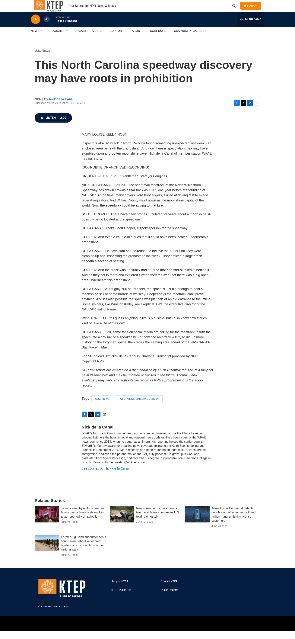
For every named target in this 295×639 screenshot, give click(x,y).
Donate (254, 10)
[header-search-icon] (235, 10)
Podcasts (81, 39)
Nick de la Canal (61, 107)
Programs (56, 39)
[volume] (47, 27)
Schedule (158, 39)
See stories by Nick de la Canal (106, 476)
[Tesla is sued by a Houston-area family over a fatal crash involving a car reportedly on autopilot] (47, 522)
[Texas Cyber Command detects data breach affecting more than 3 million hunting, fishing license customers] (197, 522)
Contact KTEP (169, 589)
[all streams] (250, 27)
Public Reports (169, 598)
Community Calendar (191, 39)
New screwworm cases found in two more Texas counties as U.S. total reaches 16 (158, 520)
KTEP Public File (121, 598)
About (137, 39)
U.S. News (42, 59)
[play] (36, 27)
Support (117, 39)
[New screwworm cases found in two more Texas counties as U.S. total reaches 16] (122, 522)
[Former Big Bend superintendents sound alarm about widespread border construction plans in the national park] (47, 551)
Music (97, 39)
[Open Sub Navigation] (42, 39)
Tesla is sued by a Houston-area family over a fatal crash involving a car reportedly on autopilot (83, 520)
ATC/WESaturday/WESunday (139, 407)
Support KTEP (119, 589)
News (35, 39)
